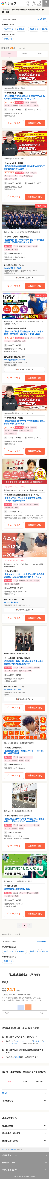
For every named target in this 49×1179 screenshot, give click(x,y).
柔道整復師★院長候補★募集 (17, 889)
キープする (13, 123)
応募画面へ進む (35, 123)
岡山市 (8, 29)
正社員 (8, 39)
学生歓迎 (36, 1041)
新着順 (24, 54)
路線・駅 (39, 1082)
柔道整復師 (13, 1149)
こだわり (24, 1082)
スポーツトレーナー (22, 1041)
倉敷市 (21, 29)
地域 (9, 1082)
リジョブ (4, 1149)
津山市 (34, 29)
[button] (24, 89)
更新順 (40, 54)
